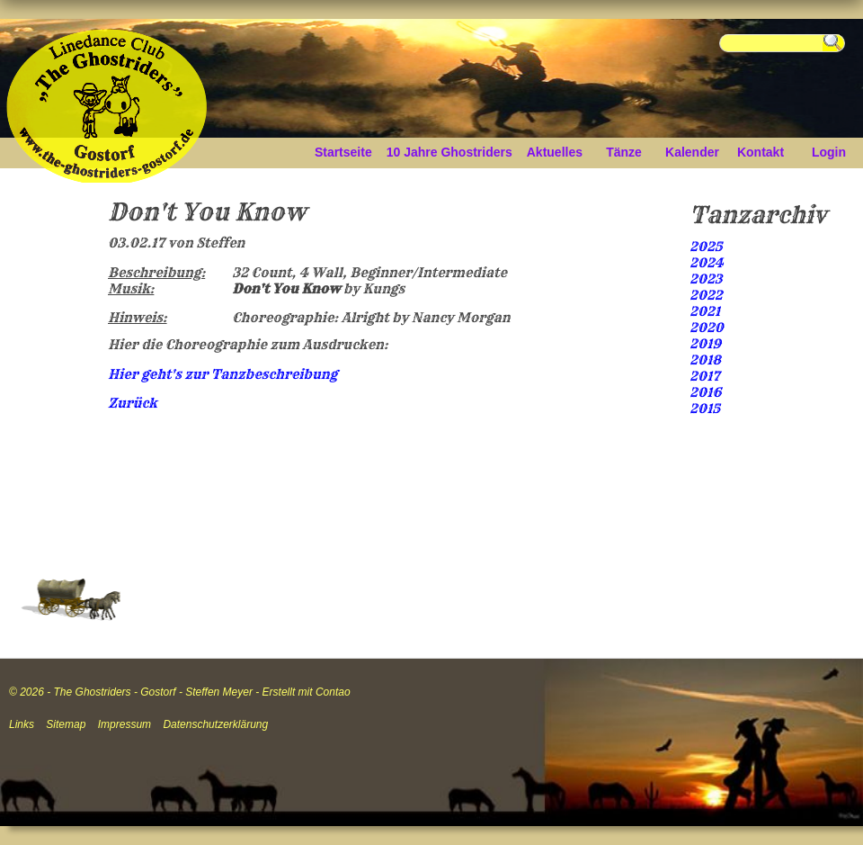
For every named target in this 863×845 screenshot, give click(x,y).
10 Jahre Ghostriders (449, 152)
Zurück (132, 403)
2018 (705, 360)
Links (21, 724)
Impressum (124, 724)
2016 (705, 392)
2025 (706, 246)
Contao (333, 692)
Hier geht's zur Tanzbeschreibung (222, 374)
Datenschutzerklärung (215, 724)
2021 (705, 311)
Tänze (624, 152)
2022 (706, 295)
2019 (705, 344)
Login (829, 152)
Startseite (343, 152)
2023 (706, 279)
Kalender (692, 152)
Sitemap (65, 724)
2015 (705, 408)
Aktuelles (555, 152)
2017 (705, 376)
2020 (707, 327)
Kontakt (760, 152)
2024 (707, 263)
